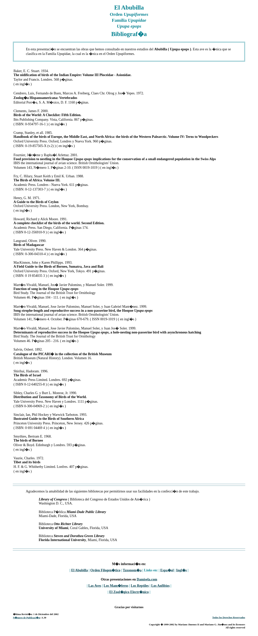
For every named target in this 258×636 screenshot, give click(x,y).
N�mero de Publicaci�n (26, 617)
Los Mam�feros (116, 586)
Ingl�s (181, 570)
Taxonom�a (132, 570)
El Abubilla (79, 570)
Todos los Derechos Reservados (228, 617)
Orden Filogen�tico (105, 570)
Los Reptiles (140, 586)
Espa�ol (167, 570)
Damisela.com (147, 579)
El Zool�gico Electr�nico (129, 592)
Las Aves (94, 586)
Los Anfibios (160, 586)
